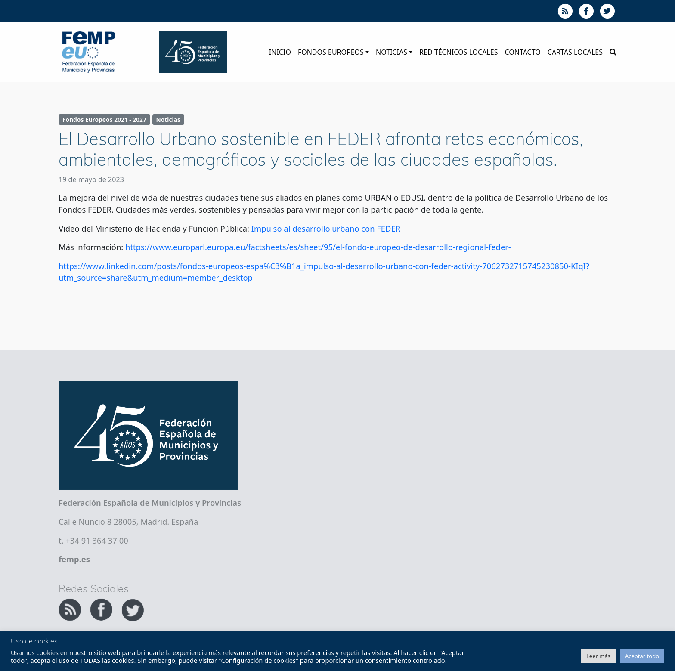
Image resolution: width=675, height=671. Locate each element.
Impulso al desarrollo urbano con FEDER (325, 228)
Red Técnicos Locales (458, 52)
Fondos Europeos (331, 52)
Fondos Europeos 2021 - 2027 (104, 119)
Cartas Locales (575, 52)
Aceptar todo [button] (642, 656)
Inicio (280, 52)
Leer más (598, 656)
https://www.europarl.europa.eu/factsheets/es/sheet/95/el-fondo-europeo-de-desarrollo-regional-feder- (318, 246)
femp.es (74, 558)
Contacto (522, 52)
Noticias (391, 52)
